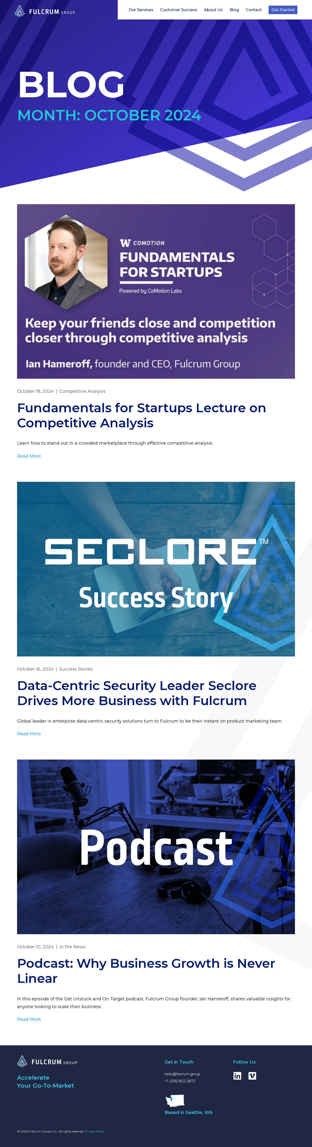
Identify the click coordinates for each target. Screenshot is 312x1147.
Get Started (283, 10)
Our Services (141, 10)
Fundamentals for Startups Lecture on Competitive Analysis (141, 415)
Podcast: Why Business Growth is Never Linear (146, 971)
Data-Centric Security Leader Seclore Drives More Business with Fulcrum (137, 693)
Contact (254, 10)
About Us (213, 10)
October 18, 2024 (35, 391)
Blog (234, 10)
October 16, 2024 (35, 669)
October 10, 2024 (35, 947)
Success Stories (76, 669)
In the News (72, 947)
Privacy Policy (95, 1131)
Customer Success (178, 10)
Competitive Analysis (82, 391)
